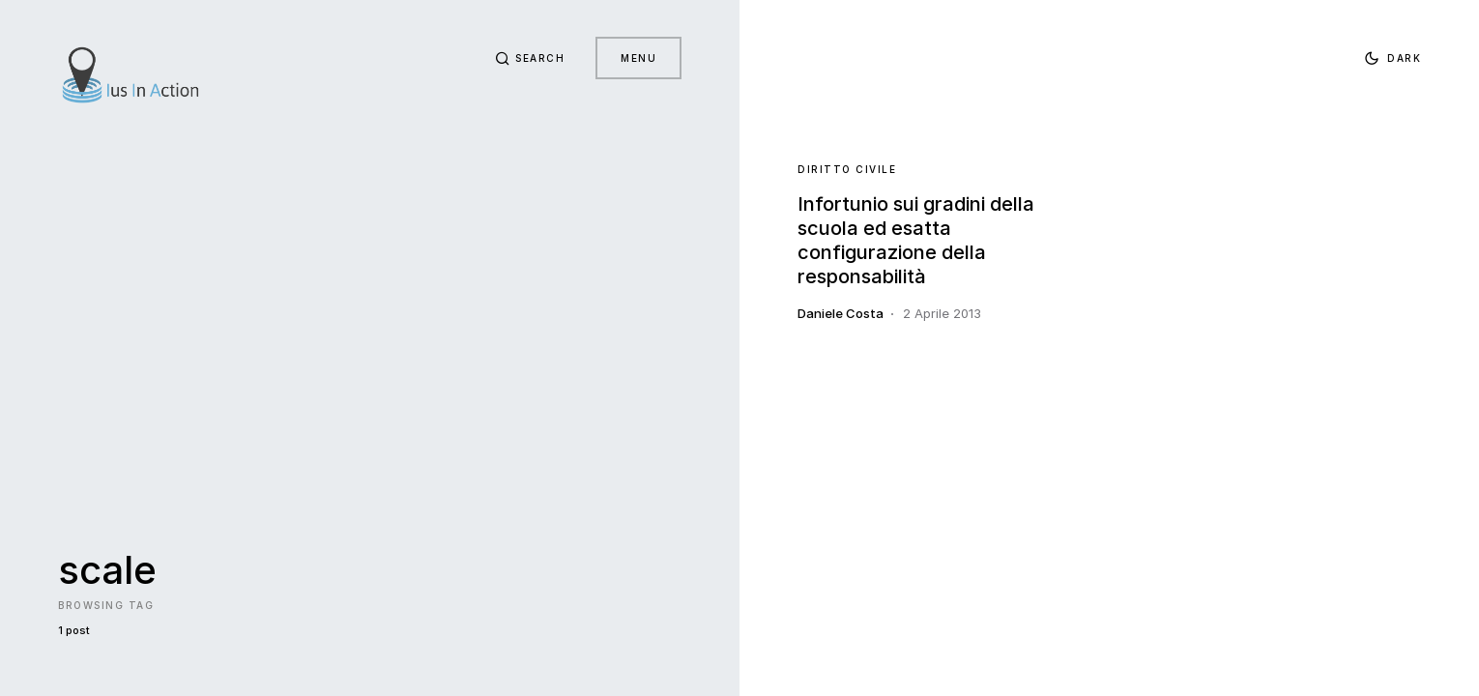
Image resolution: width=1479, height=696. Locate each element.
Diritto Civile (847, 169)
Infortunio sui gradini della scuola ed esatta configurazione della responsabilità (916, 240)
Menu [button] (638, 58)
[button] (530, 58)
